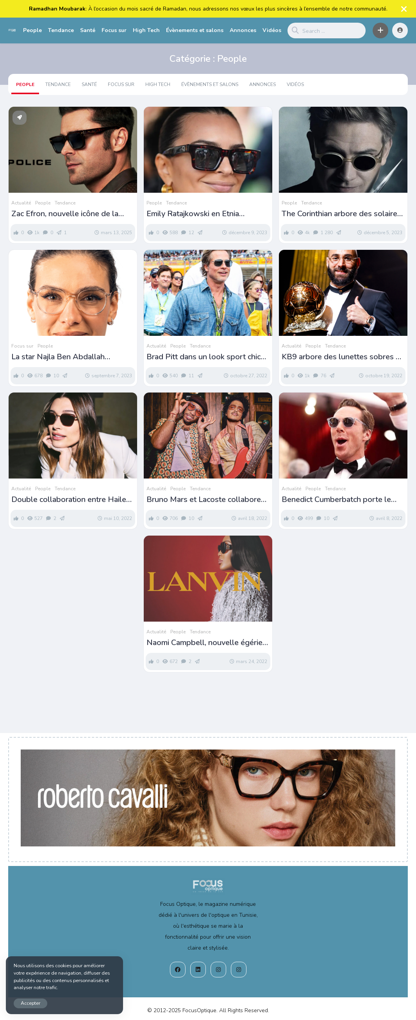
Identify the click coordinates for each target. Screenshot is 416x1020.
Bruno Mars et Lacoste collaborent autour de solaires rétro (207, 499)
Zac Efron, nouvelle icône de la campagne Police (64, 214)
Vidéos (271, 30)
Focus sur (114, 30)
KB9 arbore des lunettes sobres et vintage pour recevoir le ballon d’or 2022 (342, 357)
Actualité (21, 203)
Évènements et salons (194, 30)
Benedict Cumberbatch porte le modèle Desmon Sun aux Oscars (338, 499)
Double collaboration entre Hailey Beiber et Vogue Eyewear (70, 499)
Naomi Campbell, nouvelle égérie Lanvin (204, 642)
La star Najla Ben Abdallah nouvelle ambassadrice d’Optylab (69, 357)
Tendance (61, 30)
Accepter (30, 1003)
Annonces (243, 30)
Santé (87, 30)
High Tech (146, 30)
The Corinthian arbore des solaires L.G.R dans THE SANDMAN (341, 214)
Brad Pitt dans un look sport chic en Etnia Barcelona (203, 357)
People (32, 30)
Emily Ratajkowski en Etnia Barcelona (192, 214)
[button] (380, 30)
